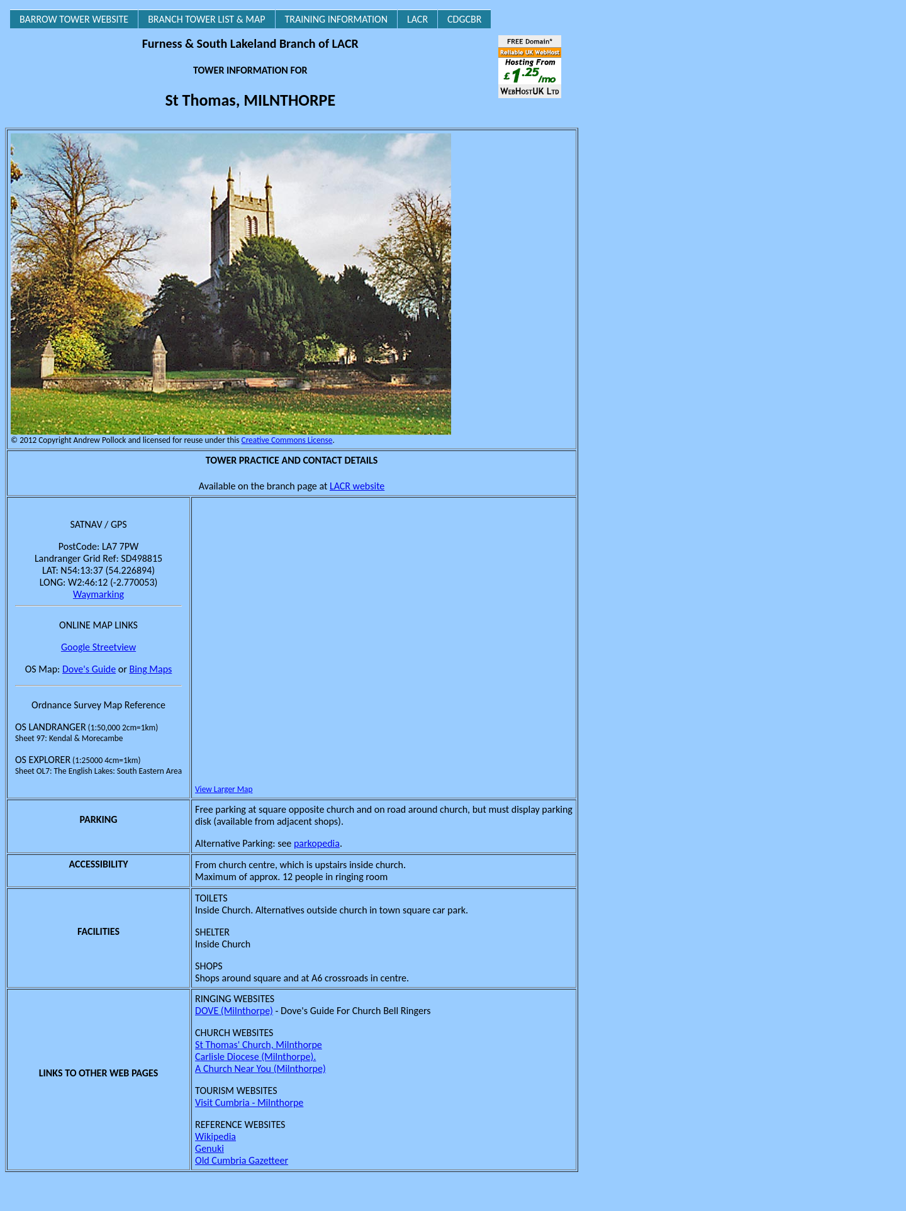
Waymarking (98, 594)
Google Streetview (98, 647)
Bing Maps (150, 669)
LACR (417, 19)
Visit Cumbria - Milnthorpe (249, 1102)
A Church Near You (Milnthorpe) (260, 1068)
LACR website (357, 486)
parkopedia (317, 843)
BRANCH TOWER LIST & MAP (206, 19)
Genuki (209, 1148)
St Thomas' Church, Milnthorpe (258, 1045)
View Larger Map (223, 789)
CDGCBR (464, 19)
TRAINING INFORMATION (336, 19)
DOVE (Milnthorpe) (234, 1011)
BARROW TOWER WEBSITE (74, 19)
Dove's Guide (89, 669)
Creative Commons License (287, 440)
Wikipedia (215, 1136)
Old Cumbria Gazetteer (241, 1160)
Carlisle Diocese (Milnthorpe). (255, 1057)
